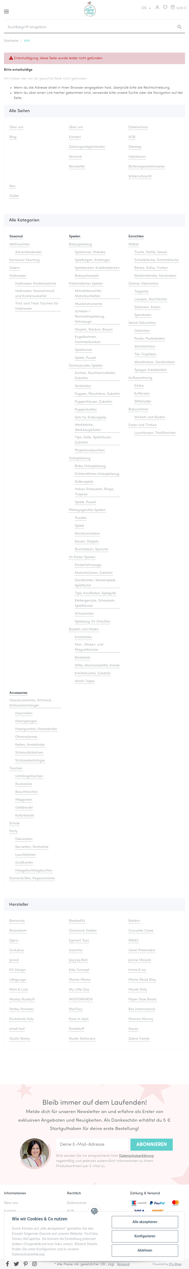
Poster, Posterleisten (149, 339)
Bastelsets (82, 658)
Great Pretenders (141, 950)
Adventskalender (28, 252)
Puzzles (80, 518)
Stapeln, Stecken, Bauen (94, 329)
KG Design (17, 970)
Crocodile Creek (140, 931)
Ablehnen (144, 1250)
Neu (12, 186)
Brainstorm (17, 931)
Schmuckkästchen (29, 753)
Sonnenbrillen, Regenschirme (32, 878)
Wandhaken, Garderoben (154, 362)
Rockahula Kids (21, 1019)
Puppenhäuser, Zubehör (93, 402)
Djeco (13, 940)
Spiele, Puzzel (85, 358)
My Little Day (79, 990)
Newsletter (77, 166)
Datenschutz (138, 127)
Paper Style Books (142, 999)
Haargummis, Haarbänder (36, 729)
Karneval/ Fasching (24, 260)
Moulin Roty (137, 990)
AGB (131, 137)
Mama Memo (80, 980)
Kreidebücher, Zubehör (93, 673)
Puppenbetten (86, 410)
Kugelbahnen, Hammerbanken (88, 339)
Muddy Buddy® (22, 999)
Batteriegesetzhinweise (146, 166)
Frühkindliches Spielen (86, 284)
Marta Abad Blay (142, 980)
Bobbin (134, 921)
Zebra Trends (139, 1039)
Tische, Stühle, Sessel (150, 252)
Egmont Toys (79, 940)
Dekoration (23, 839)
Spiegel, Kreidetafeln (150, 370)
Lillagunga (17, 980)
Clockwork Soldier (83, 931)
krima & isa (137, 970)
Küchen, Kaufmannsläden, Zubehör (95, 375)
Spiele (79, 526)
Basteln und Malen (84, 629)
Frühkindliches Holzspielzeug (97, 474)
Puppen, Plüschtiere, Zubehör (97, 394)
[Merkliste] (164, 8)
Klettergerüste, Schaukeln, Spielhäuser (95, 603)
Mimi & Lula (18, 990)
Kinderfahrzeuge (88, 565)
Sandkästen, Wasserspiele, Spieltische (95, 583)
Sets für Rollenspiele (90, 417)
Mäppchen (23, 800)
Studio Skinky (19, 1039)
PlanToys (75, 1009)
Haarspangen (26, 721)
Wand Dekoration (142, 323)
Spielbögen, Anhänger (92, 260)
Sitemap (134, 147)
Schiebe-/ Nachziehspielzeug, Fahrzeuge (90, 317)
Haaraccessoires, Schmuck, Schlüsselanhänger (30, 703)
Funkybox (16, 950)
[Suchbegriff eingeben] (89, 27)
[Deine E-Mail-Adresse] (92, 1145)
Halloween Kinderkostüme (35, 284)
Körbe (139, 386)
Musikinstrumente (88, 304)
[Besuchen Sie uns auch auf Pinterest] (25, 1264)
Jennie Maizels (139, 960)
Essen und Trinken (142, 425)
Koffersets (142, 394)
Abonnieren (151, 1144)
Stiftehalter (142, 401)
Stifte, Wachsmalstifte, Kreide (97, 665)
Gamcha (75, 950)
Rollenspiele (84, 482)
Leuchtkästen (25, 855)
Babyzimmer (138, 409)
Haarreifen (23, 713)
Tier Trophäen (145, 354)
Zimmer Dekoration (143, 284)
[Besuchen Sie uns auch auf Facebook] (7, 1264)
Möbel (133, 244)
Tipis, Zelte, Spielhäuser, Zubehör (93, 440)
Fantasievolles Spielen (86, 366)
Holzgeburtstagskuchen (33, 870)
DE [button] (144, 8)
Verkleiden (83, 386)
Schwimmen (84, 614)
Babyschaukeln (87, 276)
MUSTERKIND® (81, 999)
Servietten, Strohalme (31, 847)
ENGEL (133, 940)
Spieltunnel (83, 350)
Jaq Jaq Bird (78, 960)
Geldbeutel (23, 808)
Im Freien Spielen (82, 557)
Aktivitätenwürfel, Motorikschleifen (88, 293)
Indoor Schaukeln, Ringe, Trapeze (94, 491)
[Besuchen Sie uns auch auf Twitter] (16, 1264)
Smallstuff (76, 1029)
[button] (156, 8)
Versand (75, 157)
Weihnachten (19, 244)
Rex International (141, 1009)
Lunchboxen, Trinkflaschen (155, 433)
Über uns (16, 127)
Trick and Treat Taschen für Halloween (36, 306)
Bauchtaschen (26, 792)
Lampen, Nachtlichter (150, 299)
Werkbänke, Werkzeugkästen (88, 427)
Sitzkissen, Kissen (147, 307)
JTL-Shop (175, 1264)
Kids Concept (79, 970)
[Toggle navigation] (6, 10)
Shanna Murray (140, 1019)
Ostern (14, 268)
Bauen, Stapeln (87, 541)
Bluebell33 (77, 921)
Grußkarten (24, 863)
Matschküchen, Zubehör (94, 573)
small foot (17, 1029)
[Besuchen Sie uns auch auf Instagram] (34, 1264)
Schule (14, 823)
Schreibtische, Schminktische (156, 260)
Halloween (17, 276)
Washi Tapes (84, 681)
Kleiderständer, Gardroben (155, 276)
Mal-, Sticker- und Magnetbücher (89, 647)
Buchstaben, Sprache (91, 549)
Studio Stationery (82, 1039)
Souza (133, 1029)
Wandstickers (144, 346)
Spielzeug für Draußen (92, 621)
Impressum (136, 157)
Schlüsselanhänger (30, 760)
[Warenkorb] (178, 8)
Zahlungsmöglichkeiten (87, 147)
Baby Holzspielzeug (90, 466)
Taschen (15, 768)
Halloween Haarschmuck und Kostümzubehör (35, 293)
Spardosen (142, 315)
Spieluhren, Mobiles (90, 252)
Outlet (14, 196)
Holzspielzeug (80, 458)
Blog (12, 137)
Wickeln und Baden (149, 417)
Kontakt (75, 137)
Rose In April (78, 1019)
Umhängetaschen (29, 776)
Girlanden (142, 331)
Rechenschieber (87, 534)
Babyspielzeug (80, 244)
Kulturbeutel (24, 815)
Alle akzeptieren (144, 1222)
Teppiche (141, 291)
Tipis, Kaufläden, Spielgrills (95, 593)
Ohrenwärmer (26, 737)
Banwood (17, 921)
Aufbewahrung (140, 378)
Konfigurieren (144, 1236)
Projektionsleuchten (90, 450)
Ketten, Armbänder (30, 745)
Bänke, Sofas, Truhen (151, 268)
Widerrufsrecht (140, 176)
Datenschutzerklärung (136, 1156)
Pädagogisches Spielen (87, 510)
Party (13, 831)
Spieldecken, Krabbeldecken (97, 268)
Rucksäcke (23, 784)
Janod (14, 960)
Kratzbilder (83, 637)
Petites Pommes (21, 1009)
